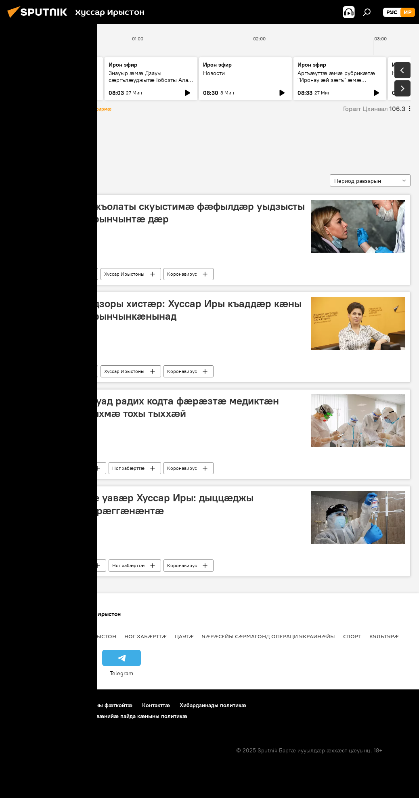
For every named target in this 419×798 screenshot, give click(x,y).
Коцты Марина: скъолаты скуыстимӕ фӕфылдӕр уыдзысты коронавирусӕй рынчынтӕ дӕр (159, 212)
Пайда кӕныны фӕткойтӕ (97, 705)
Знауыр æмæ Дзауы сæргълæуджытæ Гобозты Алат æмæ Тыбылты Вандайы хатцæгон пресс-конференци (150, 83)
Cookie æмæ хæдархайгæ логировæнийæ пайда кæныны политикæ (97, 716)
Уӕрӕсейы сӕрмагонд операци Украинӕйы (268, 636)
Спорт (352, 636)
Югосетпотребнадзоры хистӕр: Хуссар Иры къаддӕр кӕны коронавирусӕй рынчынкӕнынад (158, 310)
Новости (25, 73)
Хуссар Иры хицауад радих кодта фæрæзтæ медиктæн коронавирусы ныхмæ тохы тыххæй (146, 407)
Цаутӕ (184, 636)
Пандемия (30, 141)
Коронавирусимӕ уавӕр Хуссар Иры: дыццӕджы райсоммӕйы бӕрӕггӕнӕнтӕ (133, 504)
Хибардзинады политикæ (213, 705)
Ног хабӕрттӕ (65, 274)
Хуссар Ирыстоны (124, 274)
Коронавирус (182, 274)
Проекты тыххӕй (30, 705)
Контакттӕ (156, 705)
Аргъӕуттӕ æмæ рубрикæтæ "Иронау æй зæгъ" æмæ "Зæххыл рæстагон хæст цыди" (338, 79)
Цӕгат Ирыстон (93, 636)
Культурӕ (384, 636)
